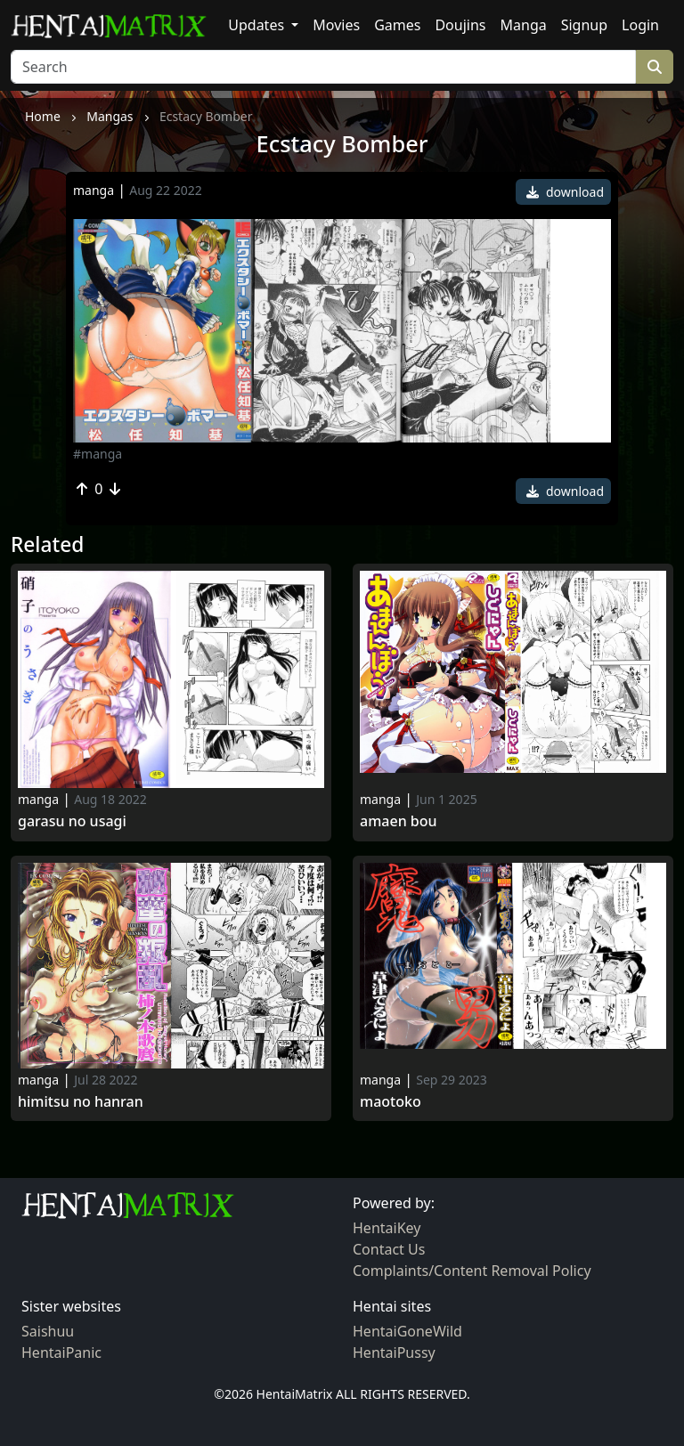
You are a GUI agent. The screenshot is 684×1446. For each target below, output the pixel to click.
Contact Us (389, 1249)
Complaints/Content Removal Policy (472, 1270)
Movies (336, 25)
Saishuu (47, 1331)
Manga (524, 25)
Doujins (460, 25)
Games (397, 25)
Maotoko (390, 1101)
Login (640, 25)
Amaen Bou (398, 821)
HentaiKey (386, 1228)
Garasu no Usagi (72, 821)
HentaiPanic (61, 1352)
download (565, 191)
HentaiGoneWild (407, 1331)
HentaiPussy (394, 1352)
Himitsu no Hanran (80, 1101)
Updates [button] (258, 25)
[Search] (323, 67)
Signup (584, 25)
